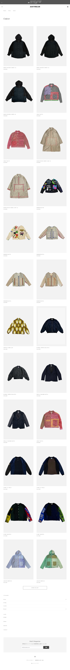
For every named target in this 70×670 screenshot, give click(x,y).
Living (4, 602)
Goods (5, 605)
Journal (5, 625)
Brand (4, 609)
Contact (5, 629)
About (4, 621)
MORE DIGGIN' (35, 587)
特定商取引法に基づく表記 (39, 660)
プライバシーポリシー (30, 660)
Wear (9, 10)
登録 (46, 647)
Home (4, 10)
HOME (4, 617)
